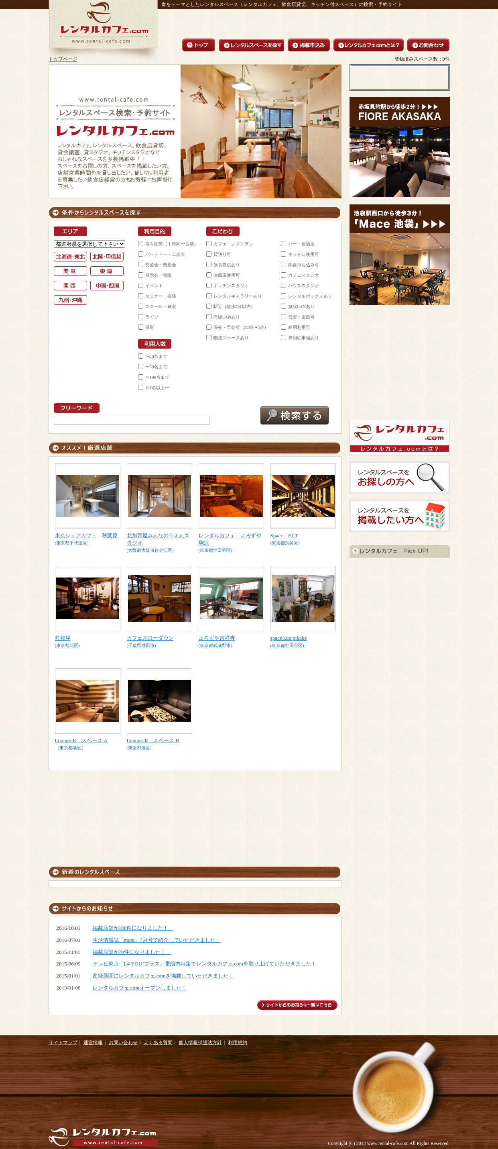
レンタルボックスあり (310, 296)
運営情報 (93, 1042)
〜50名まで (156, 366)
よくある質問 (158, 1042)
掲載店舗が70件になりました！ (132, 952)
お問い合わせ (123, 1042)
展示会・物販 (158, 275)
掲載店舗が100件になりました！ (133, 928)
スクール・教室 (160, 306)
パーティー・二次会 (165, 254)
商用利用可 (299, 327)
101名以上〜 (157, 387)
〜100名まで (157, 377)
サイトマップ (63, 1042)
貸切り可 (222, 254)
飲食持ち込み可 (303, 264)
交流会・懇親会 (160, 264)
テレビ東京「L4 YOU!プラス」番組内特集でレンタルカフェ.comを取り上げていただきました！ (204, 964)
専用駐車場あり (303, 337)
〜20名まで (156, 356)
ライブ (152, 316)
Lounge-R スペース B (153, 740)
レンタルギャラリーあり (237, 296)
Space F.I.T (284, 536)
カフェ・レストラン (233, 243)
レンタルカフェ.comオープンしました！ (140, 988)
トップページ (63, 59)
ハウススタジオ (303, 285)
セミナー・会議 (160, 296)
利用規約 (237, 1042)
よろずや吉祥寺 (217, 638)
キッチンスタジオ (231, 285)
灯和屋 (63, 638)
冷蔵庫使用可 (226, 275)
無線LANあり (301, 306)
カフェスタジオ (303, 275)
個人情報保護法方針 (200, 1042)
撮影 (149, 327)
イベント (154, 285)
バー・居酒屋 (301, 243)
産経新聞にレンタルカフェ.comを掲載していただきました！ (163, 976)
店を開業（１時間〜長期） (171, 243)
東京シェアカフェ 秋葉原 (86, 536)
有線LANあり (226, 316)
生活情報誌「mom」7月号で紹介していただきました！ (157, 940)
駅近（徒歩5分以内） (234, 306)
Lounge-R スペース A (81, 740)
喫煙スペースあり (231, 337)
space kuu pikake (288, 638)
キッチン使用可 (303, 254)
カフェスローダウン (150, 638)
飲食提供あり (226, 264)
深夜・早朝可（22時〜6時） (241, 327)
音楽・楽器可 (301, 316)
